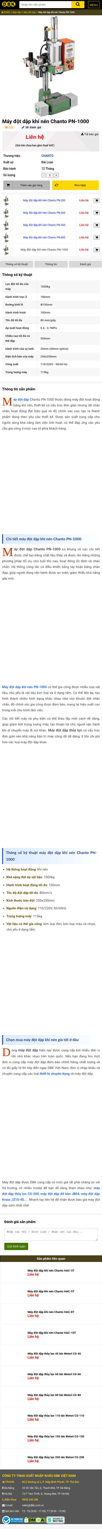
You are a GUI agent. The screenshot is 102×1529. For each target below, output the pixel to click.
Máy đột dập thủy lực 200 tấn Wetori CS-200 (55, 1459)
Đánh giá (85, 264)
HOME (5, 12)
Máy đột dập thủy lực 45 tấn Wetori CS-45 (54, 1355)
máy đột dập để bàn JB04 (60, 1194)
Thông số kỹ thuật (16, 264)
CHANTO (47, 155)
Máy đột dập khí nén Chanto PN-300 (44, 212)
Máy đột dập (30, 12)
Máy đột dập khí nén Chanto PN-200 (44, 200)
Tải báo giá (89, 134)
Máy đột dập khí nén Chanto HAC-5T (50, 1293)
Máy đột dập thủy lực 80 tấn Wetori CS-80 (54, 1397)
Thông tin (51, 264)
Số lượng (9, 175)
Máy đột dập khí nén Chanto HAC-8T (50, 1314)
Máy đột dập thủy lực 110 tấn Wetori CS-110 (55, 1417)
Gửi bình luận (16, 1248)
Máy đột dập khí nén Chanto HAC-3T (50, 1272)
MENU (94, 5)
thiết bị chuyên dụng (55, 1074)
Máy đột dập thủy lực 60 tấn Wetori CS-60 (54, 1376)
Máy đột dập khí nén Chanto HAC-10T (51, 1334)
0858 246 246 (30, 1501)
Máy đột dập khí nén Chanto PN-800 (44, 237)
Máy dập (17, 12)
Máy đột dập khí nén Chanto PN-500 (44, 225)
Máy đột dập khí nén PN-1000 (24, 687)
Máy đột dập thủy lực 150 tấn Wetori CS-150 (55, 1438)
